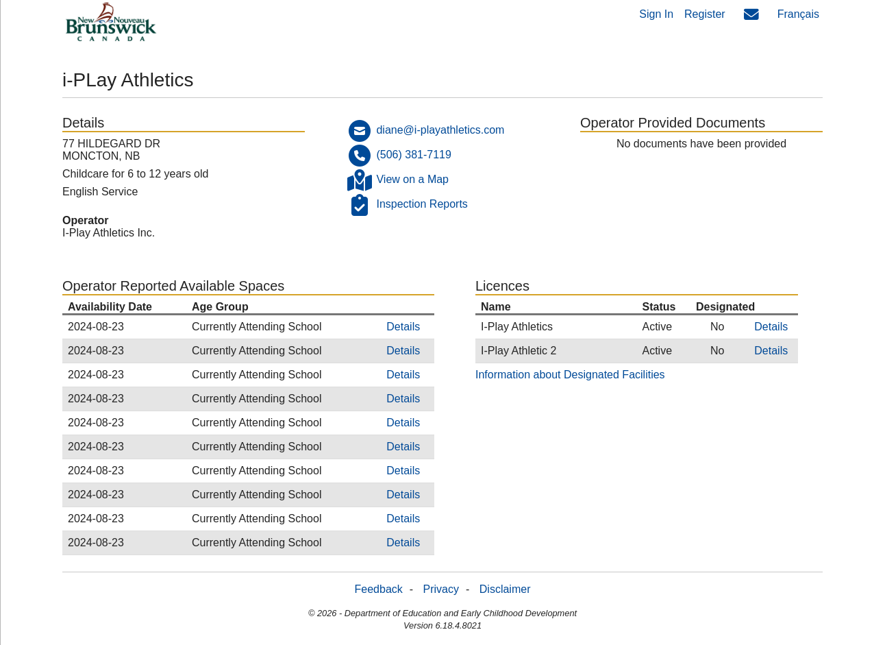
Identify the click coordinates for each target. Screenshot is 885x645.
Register (704, 14)
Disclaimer (505, 589)
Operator (85, 220)
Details (403, 326)
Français (798, 14)
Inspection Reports (421, 204)
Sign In (656, 14)
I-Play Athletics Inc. (108, 233)
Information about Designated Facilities (570, 374)
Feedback (379, 589)
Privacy (441, 589)
